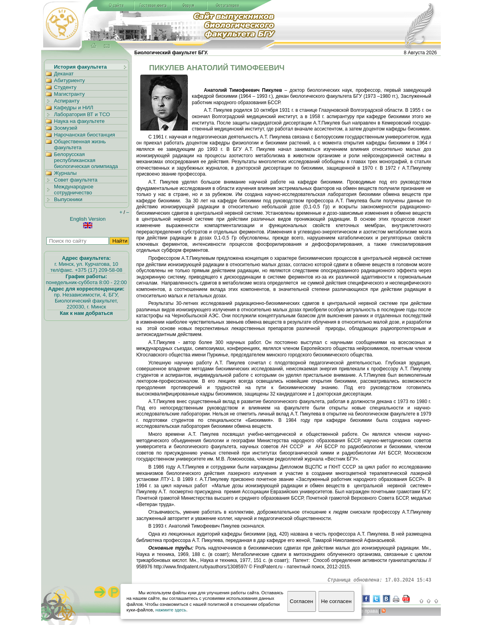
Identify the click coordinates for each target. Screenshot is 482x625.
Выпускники (68, 199)
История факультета (80, 67)
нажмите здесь (170, 609)
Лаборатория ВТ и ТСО (82, 114)
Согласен (301, 601)
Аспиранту (67, 101)
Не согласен (336, 601)
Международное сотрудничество (74, 190)
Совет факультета (76, 180)
